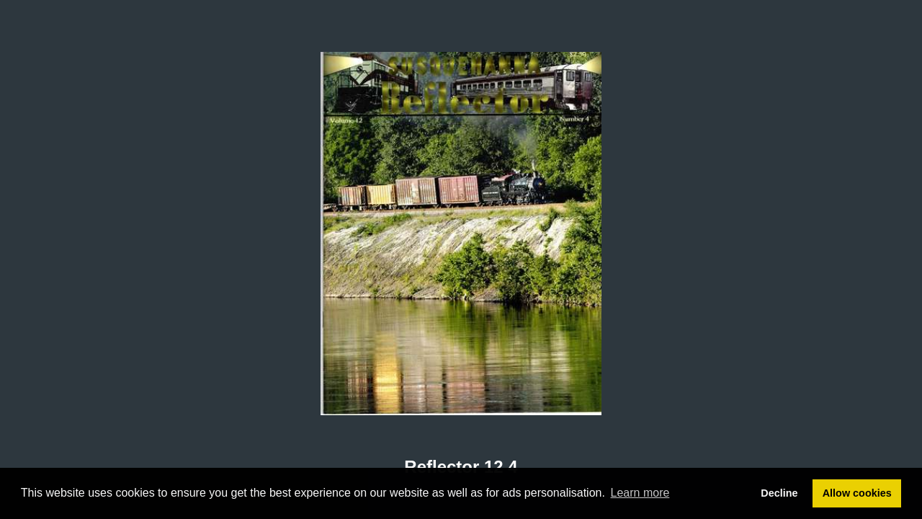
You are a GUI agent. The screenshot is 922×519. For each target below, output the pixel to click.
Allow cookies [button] (857, 493)
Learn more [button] (640, 493)
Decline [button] (779, 493)
